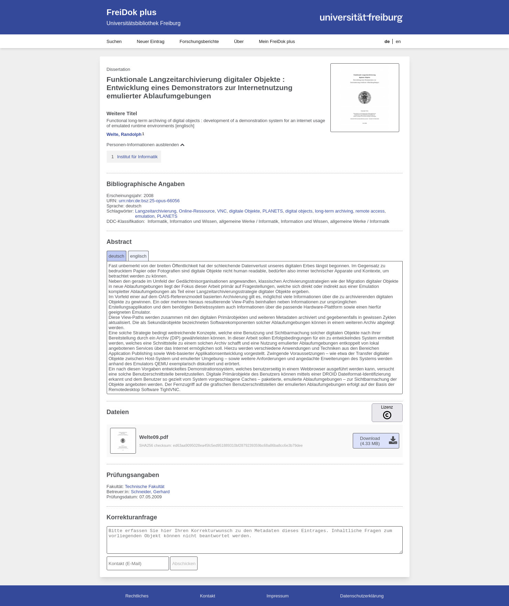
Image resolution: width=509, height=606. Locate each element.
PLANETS (273, 211)
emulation (145, 216)
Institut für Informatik (137, 156)
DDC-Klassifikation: (127, 221)
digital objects (298, 211)
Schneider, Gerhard (150, 491)
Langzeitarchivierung (156, 211)
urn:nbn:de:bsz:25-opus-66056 (149, 200)
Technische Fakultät (145, 486)
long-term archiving (334, 211)
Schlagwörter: (121, 211)
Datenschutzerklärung (361, 595)
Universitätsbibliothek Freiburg (144, 23)
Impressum (277, 595)
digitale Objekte (244, 211)
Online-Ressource (197, 211)
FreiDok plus (132, 12)
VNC (221, 211)
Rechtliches (136, 595)
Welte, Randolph (124, 134)
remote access (370, 211)
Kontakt (207, 595)
